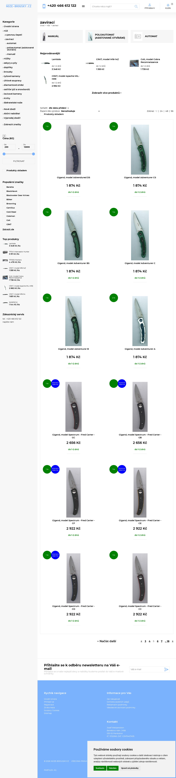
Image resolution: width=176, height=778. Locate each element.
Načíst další (108, 641)
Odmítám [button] (113, 768)
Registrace (49, 705)
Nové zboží (10, 109)
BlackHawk (11, 191)
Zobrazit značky (12, 124)
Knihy (7, 98)
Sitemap (48, 713)
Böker (9, 200)
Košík (169, 6)
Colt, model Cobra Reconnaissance (16, 277)
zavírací (55, 25)
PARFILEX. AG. (50, 770)
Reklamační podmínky (117, 705)
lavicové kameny (13, 94)
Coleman (10, 216)
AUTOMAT (145, 36)
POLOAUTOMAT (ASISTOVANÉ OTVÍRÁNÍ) (106, 36)
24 (161, 111)
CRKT (8, 224)
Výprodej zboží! (12, 118)
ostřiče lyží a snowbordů (17, 89)
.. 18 (167, 641)
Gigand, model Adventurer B (73, 349)
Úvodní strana (50, 699)
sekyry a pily (10, 63)
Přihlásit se (49, 702)
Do (24, 144)
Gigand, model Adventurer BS (73, 263)
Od (5, 144)
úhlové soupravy (12, 81)
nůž (48, 25)
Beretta (10, 187)
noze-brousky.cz (18, 6)
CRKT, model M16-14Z (107, 59)
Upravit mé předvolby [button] (129, 768)
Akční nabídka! (12, 114)
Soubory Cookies (51, 710)
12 (156, 111)
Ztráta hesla (49, 708)
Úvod (42, 25)
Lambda (56, 59)
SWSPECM (13, 302)
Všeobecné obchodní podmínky (121, 708)
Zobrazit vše (8, 229)
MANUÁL (51, 36)
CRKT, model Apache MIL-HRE (21, 286)
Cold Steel (11, 212)
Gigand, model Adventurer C (140, 263)
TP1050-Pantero (15, 260)
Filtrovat (18, 161)
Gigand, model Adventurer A (140, 349)
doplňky (8, 67)
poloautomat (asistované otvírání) (20, 49)
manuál (11, 54)
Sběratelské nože (13, 103)
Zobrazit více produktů (106, 93)
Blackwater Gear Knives (17, 195)
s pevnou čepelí (13, 35)
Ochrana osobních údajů (118, 702)
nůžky (7, 59)
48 (166, 111)
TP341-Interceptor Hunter (19, 252)
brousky (8, 72)
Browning (11, 204)
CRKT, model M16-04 (17, 294)
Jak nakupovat (113, 699)
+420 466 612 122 (61, 5)
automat (11, 43)
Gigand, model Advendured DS (73, 178)
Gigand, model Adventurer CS (140, 178)
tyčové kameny (12, 76)
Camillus (10, 208)
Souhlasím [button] (100, 768)
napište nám (8, 322)
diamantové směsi (14, 85)
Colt (8, 220)
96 (172, 111)
